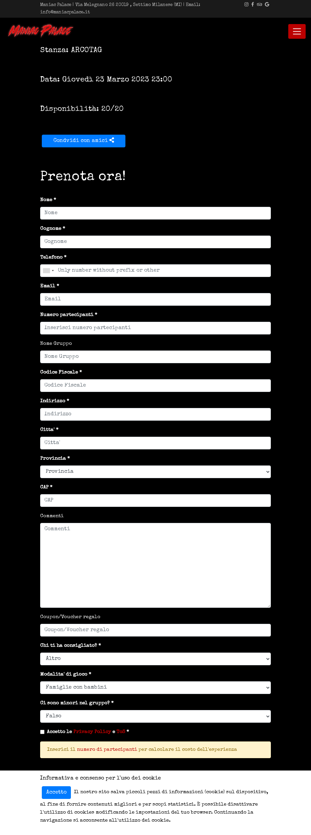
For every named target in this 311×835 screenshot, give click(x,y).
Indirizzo (52, 401)
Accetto (56, 792)
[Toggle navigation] (297, 31)
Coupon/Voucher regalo (70, 616)
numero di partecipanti (107, 749)
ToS (120, 731)
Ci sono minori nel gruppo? (75, 703)
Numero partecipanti (66, 314)
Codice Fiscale (59, 372)
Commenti (52, 516)
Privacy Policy (92, 731)
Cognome (50, 228)
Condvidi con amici (84, 140)
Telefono (51, 257)
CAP (44, 487)
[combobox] (48, 271)
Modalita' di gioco (63, 674)
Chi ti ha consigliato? (68, 645)
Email (47, 286)
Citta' (47, 429)
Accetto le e (86, 731)
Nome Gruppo (56, 343)
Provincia (53, 458)
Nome (46, 199)
